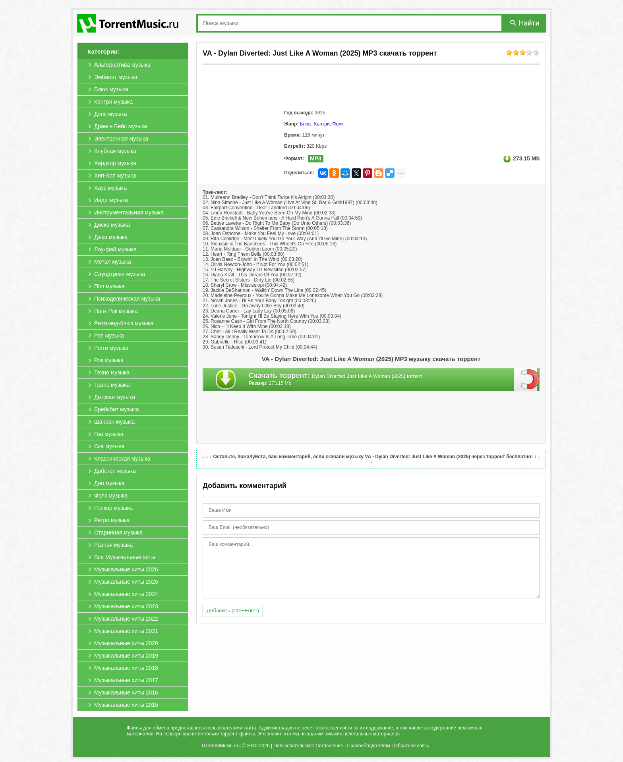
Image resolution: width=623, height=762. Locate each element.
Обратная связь (411, 745)
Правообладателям (368, 745)
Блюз (306, 124)
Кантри (322, 124)
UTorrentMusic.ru (220, 745)
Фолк (337, 124)
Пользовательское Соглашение (308, 745)
